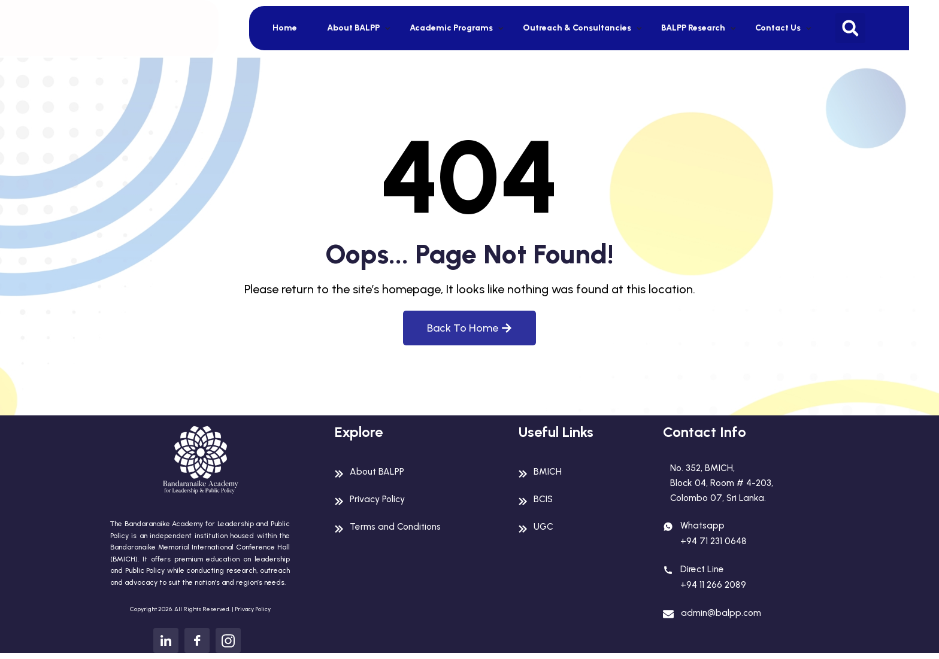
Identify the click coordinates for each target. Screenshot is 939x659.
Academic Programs (451, 28)
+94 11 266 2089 (713, 588)
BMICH (548, 471)
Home (284, 28)
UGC (544, 526)
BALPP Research (693, 28)
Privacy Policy (253, 609)
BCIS (543, 499)
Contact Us (778, 28)
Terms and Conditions (399, 526)
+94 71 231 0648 (714, 543)
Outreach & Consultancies (577, 28)
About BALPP (353, 28)
